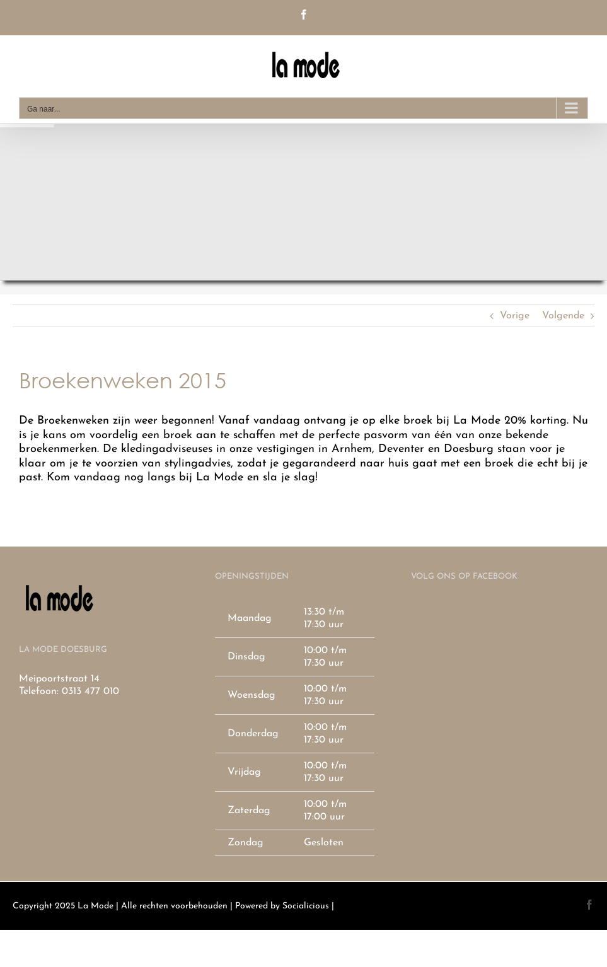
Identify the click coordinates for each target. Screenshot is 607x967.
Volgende (563, 316)
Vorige (514, 316)
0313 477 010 (90, 691)
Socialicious (305, 906)
